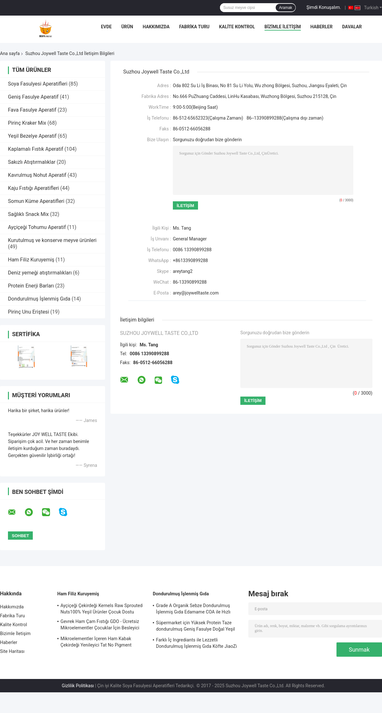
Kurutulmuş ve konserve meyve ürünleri (52, 240)
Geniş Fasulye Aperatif (33, 97)
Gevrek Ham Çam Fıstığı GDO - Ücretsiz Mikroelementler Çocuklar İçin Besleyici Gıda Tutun (99, 625)
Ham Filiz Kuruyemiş (31, 260)
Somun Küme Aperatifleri (36, 201)
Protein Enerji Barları (31, 286)
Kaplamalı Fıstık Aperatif (35, 149)
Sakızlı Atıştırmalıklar (31, 162)
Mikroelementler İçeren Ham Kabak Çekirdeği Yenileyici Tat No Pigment (95, 641)
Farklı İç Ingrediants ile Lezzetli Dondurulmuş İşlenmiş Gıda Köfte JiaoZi (196, 643)
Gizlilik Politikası (78, 685)
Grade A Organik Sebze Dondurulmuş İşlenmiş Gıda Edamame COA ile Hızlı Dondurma (193, 609)
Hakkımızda (156, 26)
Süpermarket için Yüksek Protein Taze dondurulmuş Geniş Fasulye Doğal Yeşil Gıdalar (195, 626)
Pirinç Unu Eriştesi (28, 312)
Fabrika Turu (194, 26)
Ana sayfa (10, 53)
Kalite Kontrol (237, 26)
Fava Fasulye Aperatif (32, 110)
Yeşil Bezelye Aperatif (32, 136)
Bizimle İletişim (283, 26)
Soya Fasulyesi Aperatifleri (37, 84)
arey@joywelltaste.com (196, 292)
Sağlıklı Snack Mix (28, 214)
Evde (106, 26)
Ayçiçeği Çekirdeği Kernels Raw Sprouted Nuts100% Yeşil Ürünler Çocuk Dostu (101, 608)
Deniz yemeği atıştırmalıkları (40, 273)
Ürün (127, 26)
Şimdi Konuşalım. (324, 7)
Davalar (352, 26)
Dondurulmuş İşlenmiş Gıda (39, 299)
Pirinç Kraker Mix (27, 123)
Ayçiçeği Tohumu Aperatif (37, 227)
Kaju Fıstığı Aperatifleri (33, 188)
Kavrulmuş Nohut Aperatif (37, 175)
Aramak (285, 7)
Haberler (321, 26)
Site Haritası (12, 651)
